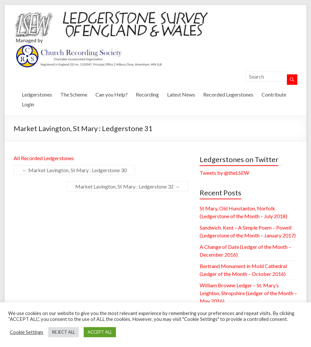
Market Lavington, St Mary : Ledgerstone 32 (127, 186)
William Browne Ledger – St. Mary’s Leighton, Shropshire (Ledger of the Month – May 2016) (248, 293)
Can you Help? (111, 94)
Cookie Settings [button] (26, 332)
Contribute (274, 94)
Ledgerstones (37, 94)
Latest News (181, 94)
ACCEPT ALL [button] (100, 332)
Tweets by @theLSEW (224, 173)
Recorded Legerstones (228, 94)
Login (28, 104)
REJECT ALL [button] (63, 332)
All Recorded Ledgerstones (44, 158)
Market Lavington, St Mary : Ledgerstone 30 (74, 170)
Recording (147, 94)
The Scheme (73, 94)
